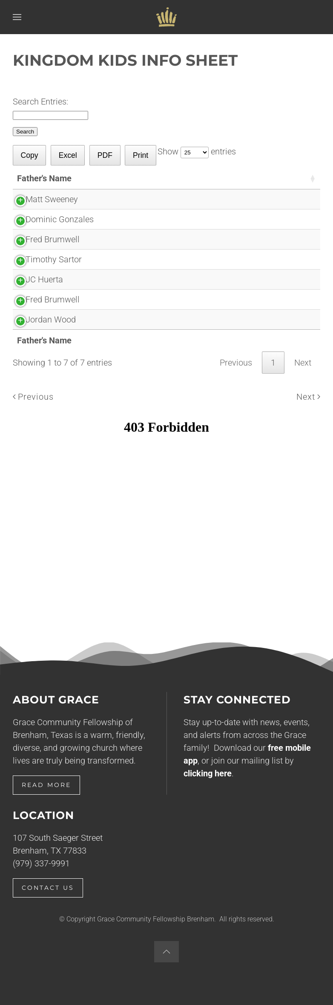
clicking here (208, 773)
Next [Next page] (308, 397)
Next (302, 362)
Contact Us (48, 888)
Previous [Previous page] (33, 397)
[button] (17, 17)
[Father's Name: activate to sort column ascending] (57, 178)
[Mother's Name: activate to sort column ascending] (141, 178)
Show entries (197, 151)
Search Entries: (40, 101)
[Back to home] (166, 17)
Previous (236, 362)
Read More (46, 785)
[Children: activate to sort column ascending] (207, 178)
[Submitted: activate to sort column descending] (276, 178)
